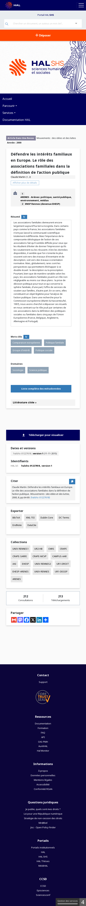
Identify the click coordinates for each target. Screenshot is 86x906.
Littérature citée (24, 402)
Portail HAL (46, 14)
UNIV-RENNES (41, 571)
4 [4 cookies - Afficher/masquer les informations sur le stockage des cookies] (82, 902)
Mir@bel (43, 822)
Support (43, 682)
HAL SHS (43, 856)
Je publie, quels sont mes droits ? (43, 809)
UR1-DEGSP (61, 571)
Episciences (43, 890)
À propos (43, 770)
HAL (43, 852)
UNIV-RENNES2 (43, 563)
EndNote (17, 525)
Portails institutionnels (43, 847)
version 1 (38, 453)
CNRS (51, 548)
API (43, 737)
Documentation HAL (16, 120)
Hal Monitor (43, 750)
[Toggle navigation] (81, 5)
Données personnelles (43, 775)
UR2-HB (38, 548)
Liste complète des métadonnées (41, 388)
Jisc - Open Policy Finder (43, 827)
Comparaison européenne (26, 342)
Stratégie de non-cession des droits (43, 818)
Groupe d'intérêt (21, 350)
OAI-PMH (43, 741)
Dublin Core (47, 517)
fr (24, 216)
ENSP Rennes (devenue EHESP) (42, 203)
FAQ (43, 732)
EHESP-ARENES (21, 571)
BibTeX (16, 517)
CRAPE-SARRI (20, 556)
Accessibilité (43, 784)
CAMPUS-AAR (59, 556)
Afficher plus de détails (25, 182)
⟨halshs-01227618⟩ (40, 497)
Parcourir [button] (8, 106)
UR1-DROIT (63, 563)
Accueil (7, 99)
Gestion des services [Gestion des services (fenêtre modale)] (67, 902)
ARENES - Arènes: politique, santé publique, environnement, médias (46, 198)
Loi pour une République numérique (43, 813)
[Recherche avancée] (76, 23)
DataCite (31, 525)
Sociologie (18, 370)
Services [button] (7, 113)
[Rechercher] (6, 24)
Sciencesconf (43, 895)
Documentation (43, 723)
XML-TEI (30, 517)
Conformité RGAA (43, 789)
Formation (43, 728)
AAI (14, 563)
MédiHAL (43, 865)
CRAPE (63, 548)
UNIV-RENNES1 (21, 548)
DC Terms (64, 517)
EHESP (25, 563)
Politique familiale (55, 342)
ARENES (17, 579)
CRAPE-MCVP (40, 556)
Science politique (38, 370)
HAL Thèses (43, 861)
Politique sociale (44, 350)
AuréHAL (43, 746)
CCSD (43, 885)
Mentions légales (43, 779)
